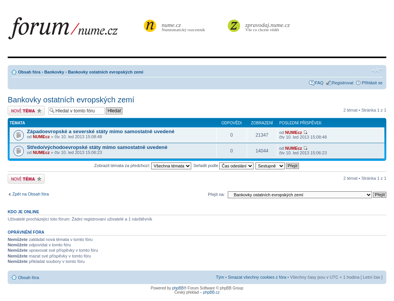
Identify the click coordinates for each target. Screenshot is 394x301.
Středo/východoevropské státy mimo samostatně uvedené (97, 147)
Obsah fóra (29, 72)
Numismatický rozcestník (184, 27)
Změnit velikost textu (376, 70)
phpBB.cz (211, 292)
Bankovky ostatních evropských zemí (106, 72)
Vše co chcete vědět (267, 27)
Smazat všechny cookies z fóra (257, 277)
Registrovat (343, 82)
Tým (220, 277)
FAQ (319, 82)
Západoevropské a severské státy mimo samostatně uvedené (100, 131)
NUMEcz (41, 136)
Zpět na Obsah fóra (30, 194)
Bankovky (54, 72)
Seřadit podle (223, 165)
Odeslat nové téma (26, 110)
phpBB (178, 288)
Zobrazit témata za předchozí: (143, 165)
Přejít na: (216, 194)
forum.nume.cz (75, 30)
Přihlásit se (372, 82)
